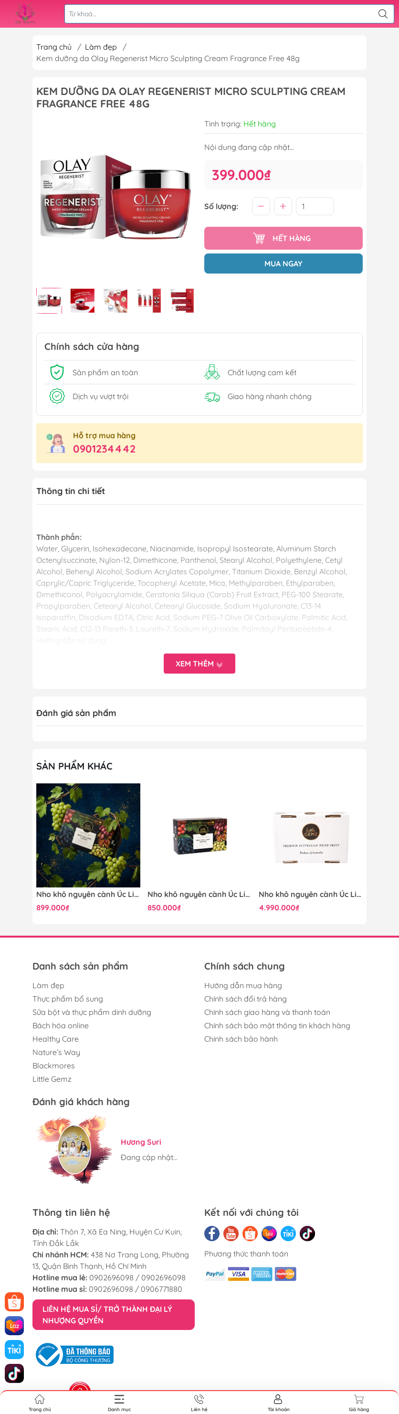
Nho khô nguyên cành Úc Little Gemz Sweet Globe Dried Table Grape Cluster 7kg (311, 894)
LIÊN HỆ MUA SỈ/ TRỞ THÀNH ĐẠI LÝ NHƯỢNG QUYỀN (107, 1314)
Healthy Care (55, 1039)
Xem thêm (199, 664)
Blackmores (53, 1065)
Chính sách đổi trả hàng (245, 998)
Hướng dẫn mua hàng (243, 985)
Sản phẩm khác (74, 766)
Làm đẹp (101, 47)
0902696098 (111, 1277)
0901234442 (104, 448)
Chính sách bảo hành (241, 1039)
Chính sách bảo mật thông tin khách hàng (277, 1025)
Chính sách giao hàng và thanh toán (267, 1012)
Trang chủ (54, 47)
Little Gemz (52, 1079)
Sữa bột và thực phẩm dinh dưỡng (91, 1012)
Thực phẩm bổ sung (67, 998)
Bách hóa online (60, 1025)
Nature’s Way (56, 1052)
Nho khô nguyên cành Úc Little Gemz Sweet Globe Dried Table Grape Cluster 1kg (88, 894)
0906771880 (161, 1289)
